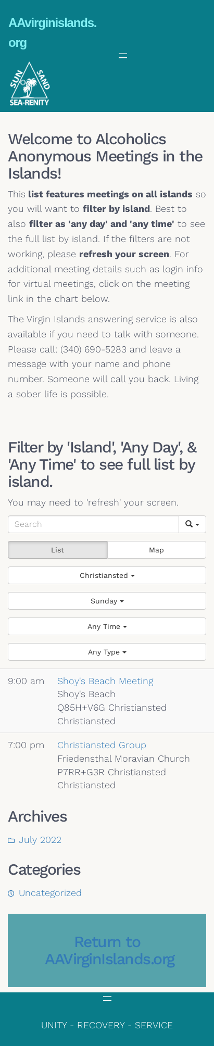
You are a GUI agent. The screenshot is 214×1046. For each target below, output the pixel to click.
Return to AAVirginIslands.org (109, 950)
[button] (107, 575)
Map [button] (156, 550)
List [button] (57, 550)
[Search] (93, 524)
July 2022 (40, 839)
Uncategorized (50, 892)
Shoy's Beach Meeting (105, 680)
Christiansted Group (101, 744)
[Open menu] (123, 55)
